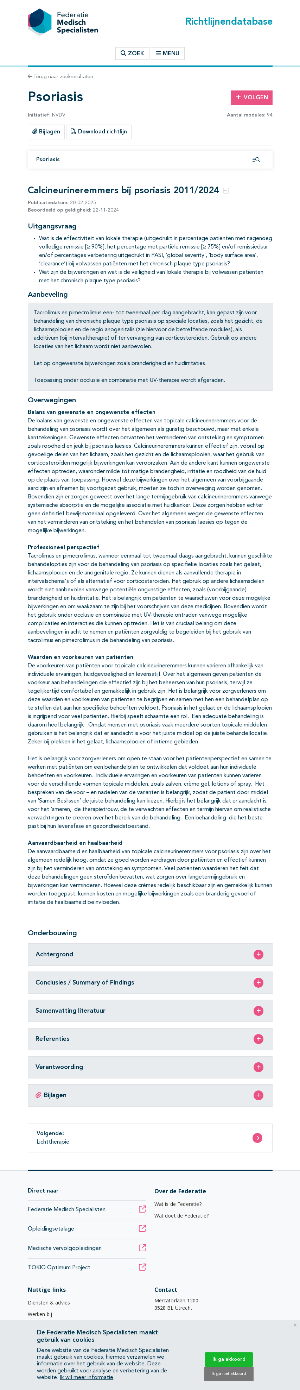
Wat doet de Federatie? (181, 1215)
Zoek (132, 53)
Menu (167, 53)
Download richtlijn (99, 131)
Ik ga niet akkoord (229, 1374)
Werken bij (40, 1314)
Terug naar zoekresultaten (60, 76)
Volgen (252, 97)
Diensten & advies (49, 1302)
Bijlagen (46, 131)
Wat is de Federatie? (178, 1204)
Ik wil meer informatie (86, 1377)
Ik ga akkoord (228, 1359)
